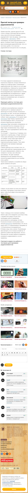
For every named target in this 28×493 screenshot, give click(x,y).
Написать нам (3, 447)
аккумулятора (14, 391)
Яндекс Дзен (3, 439)
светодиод (9, 402)
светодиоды (12, 38)
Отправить (8, 365)
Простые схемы (16, 27)
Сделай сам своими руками (14, 3)
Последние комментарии (6, 443)
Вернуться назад (6, 257)
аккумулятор (8, 223)
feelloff (8, 380)
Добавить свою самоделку (6, 441)
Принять (14, 489)
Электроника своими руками (7, 28)
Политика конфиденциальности (7, 449)
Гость (8, 389)
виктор (8, 407)
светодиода (16, 399)
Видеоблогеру (4, 445)
